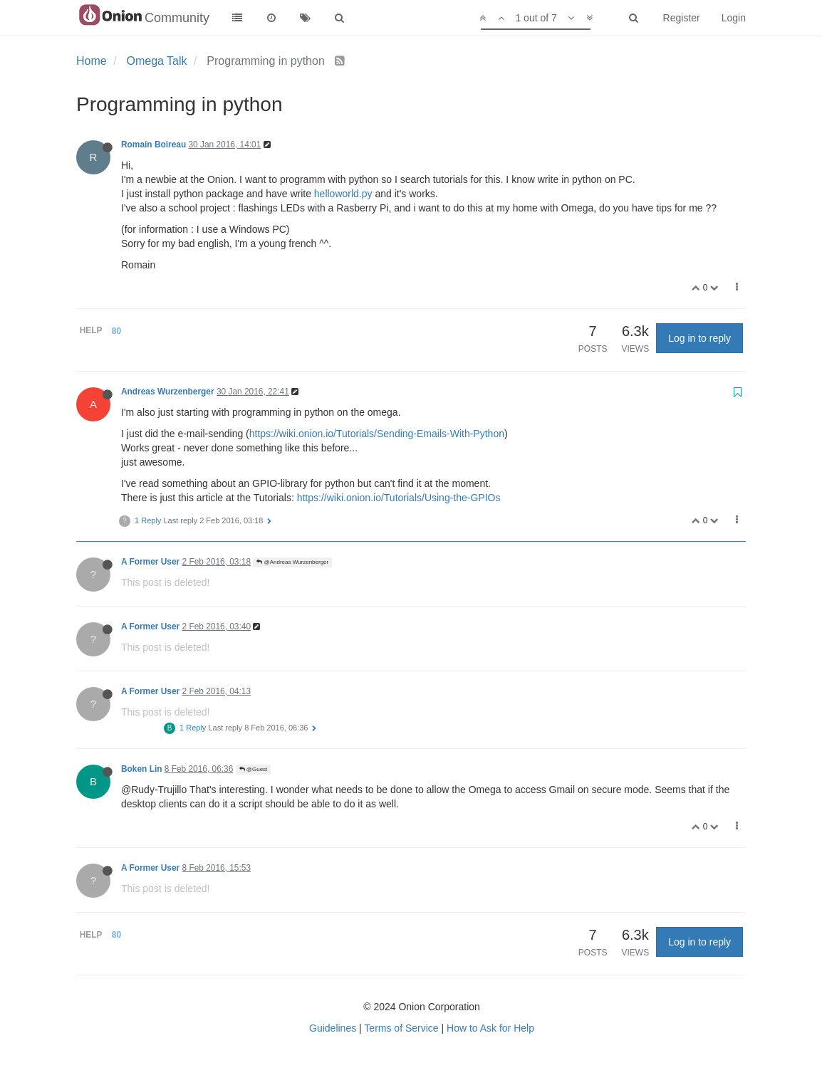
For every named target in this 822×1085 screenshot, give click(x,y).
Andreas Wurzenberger (167, 392)
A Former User (150, 562)
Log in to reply (699, 338)
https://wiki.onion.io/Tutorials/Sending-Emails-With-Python (376, 433)
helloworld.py (343, 193)
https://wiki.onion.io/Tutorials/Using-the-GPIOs (399, 497)
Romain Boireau (153, 145)
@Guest (253, 769)
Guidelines (332, 1028)
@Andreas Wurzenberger (292, 562)
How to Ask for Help (490, 1028)
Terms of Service (401, 1028)
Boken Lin (141, 769)
